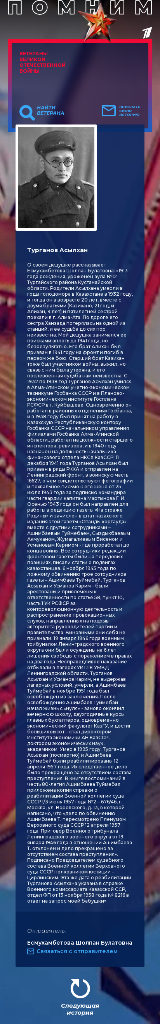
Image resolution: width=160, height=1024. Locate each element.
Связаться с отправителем (77, 951)
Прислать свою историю (130, 111)
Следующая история (80, 1009)
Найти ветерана (50, 110)
